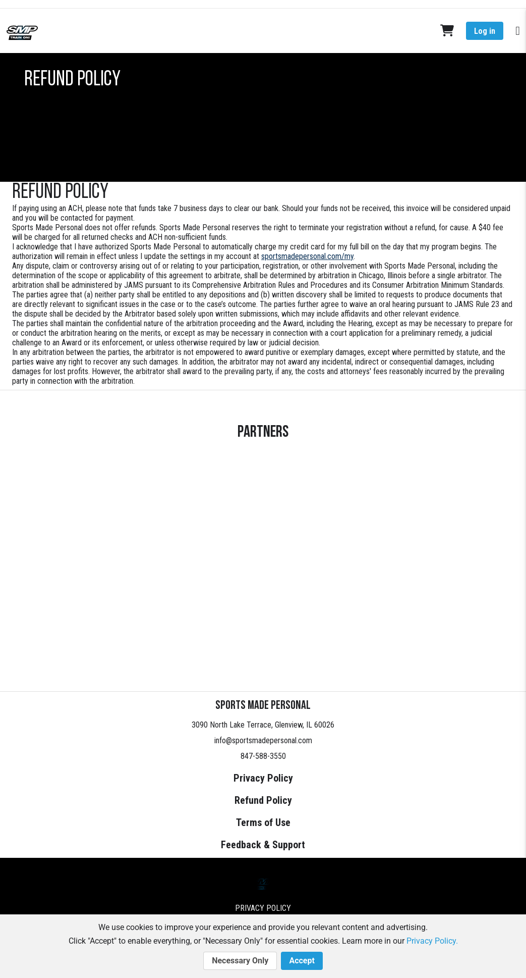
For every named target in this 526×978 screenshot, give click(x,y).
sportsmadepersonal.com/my (307, 256)
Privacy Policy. (432, 941)
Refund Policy (263, 800)
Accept (301, 961)
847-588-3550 (263, 756)
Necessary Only (240, 960)
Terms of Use (263, 822)
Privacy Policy (263, 778)
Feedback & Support (263, 845)
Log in (484, 31)
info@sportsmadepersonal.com (263, 740)
